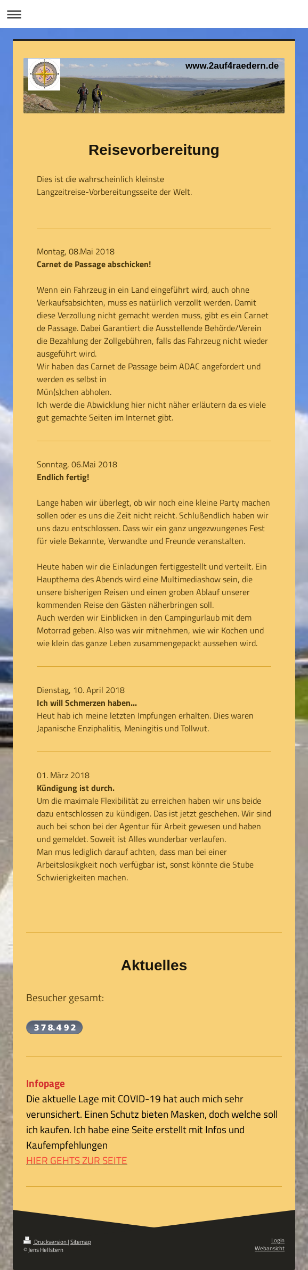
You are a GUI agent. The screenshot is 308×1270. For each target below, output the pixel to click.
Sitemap (80, 1242)
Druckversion (45, 1242)
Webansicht (270, 1248)
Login (278, 1240)
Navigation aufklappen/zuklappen (154, 14)
